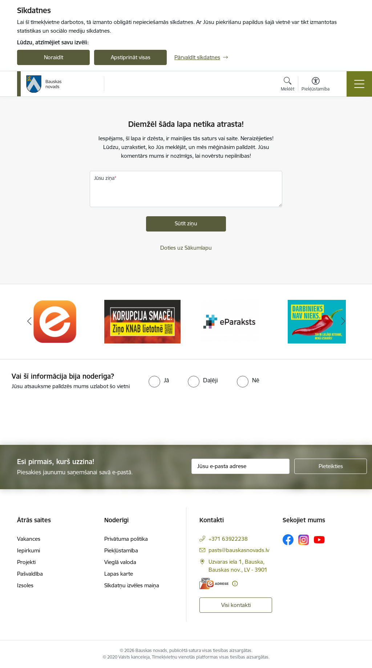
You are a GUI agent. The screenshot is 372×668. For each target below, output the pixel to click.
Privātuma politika (126, 538)
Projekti (26, 562)
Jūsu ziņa (104, 178)
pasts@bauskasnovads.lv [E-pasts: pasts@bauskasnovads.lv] (239, 550)
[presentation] (60, 418)
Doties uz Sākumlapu (186, 247)
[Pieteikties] (330, 466)
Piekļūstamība (121, 550)
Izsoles (25, 585)
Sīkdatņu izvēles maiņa (131, 585)
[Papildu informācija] (235, 583)
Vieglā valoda (120, 562)
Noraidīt (53, 57)
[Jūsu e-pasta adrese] (240, 466)
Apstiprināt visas (130, 57)
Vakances (28, 538)
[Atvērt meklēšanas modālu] (287, 85)
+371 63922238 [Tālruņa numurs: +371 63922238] (228, 538)
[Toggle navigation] (359, 84)
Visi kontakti (236, 604)
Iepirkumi (28, 550)
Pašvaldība (30, 573)
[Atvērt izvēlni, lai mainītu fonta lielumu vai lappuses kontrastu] (315, 85)
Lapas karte (118, 573)
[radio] (159, 380)
